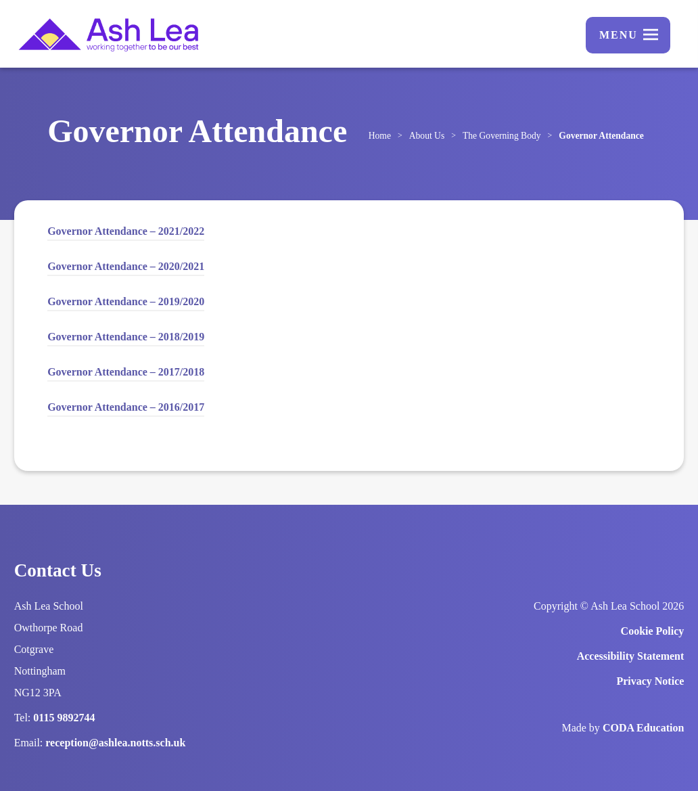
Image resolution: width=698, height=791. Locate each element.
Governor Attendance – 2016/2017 (125, 409)
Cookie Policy (652, 631)
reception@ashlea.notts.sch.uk (115, 742)
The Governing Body (502, 136)
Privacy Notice (650, 681)
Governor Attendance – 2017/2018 (125, 374)
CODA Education (643, 727)
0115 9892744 (64, 717)
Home (380, 136)
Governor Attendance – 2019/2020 (125, 301)
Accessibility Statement (630, 656)
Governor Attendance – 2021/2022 (125, 233)
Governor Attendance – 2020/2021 (125, 268)
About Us (427, 136)
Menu (618, 35)
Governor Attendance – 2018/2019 (125, 336)
